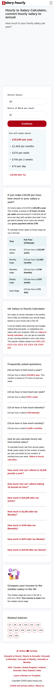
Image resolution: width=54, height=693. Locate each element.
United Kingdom (29, 667)
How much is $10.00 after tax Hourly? (27, 550)
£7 (10, 625)
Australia (17, 670)
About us (40, 686)
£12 (15, 345)
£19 (10, 636)
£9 (20, 625)
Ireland (42, 667)
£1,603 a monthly (34, 428)
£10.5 (38, 341)
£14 (35, 345)
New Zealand (29, 670)
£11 (43, 341)
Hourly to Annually (31, 656)
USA (10, 667)
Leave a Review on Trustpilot (27, 676)
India (38, 670)
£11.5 (10, 345)
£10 (25, 625)
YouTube (32, 651)
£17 (34, 630)
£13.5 (30, 345)
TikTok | (22, 651)
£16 (28, 630)
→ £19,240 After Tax (17, 175)
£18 (40, 630)
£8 (15, 625)
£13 (25, 345)
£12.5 (20, 345)
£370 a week (32, 397)
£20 (16, 636)
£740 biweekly (33, 413)
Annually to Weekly (27, 659)
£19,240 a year (33, 375)
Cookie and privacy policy (22, 686)
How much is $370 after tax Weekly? (26, 539)
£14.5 (40, 345)
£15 (9, 348)
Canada (17, 667)
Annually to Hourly (12, 656)
